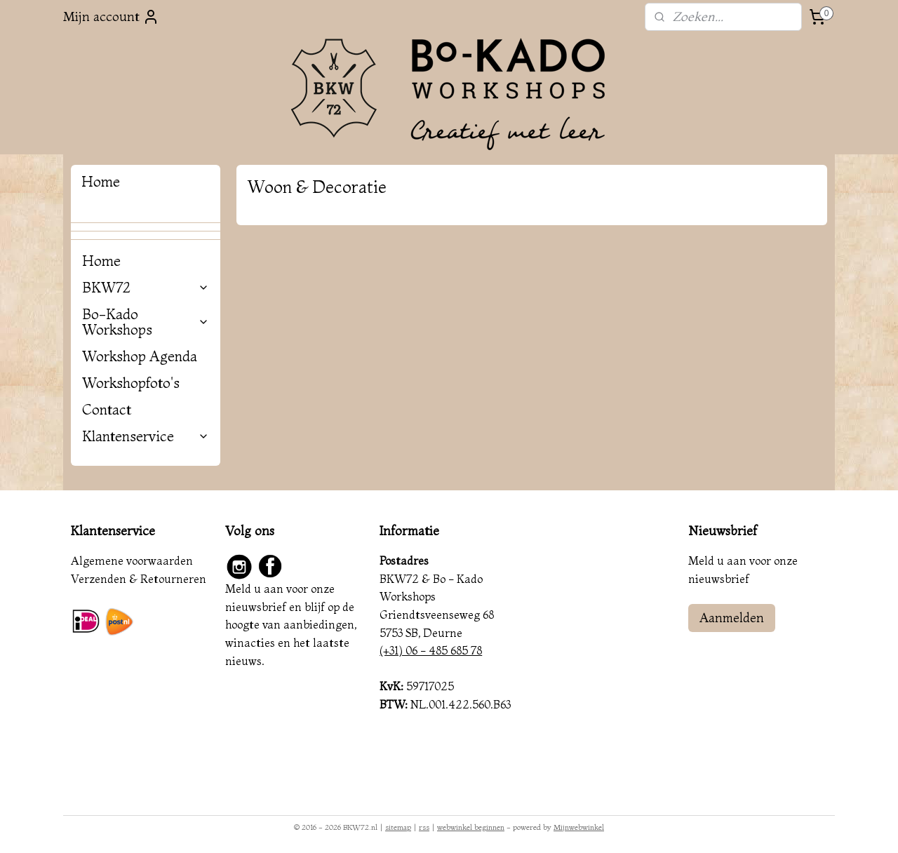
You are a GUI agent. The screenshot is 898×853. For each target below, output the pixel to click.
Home (101, 260)
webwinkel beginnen (470, 827)
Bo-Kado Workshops (145, 321)
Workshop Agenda (139, 356)
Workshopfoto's (131, 382)
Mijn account (111, 16)
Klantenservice (145, 436)
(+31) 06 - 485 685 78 (431, 650)
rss (424, 827)
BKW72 (145, 287)
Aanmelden (731, 618)
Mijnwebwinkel (579, 827)
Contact (106, 409)
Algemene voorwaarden (132, 560)
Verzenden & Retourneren (138, 579)
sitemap (398, 827)
